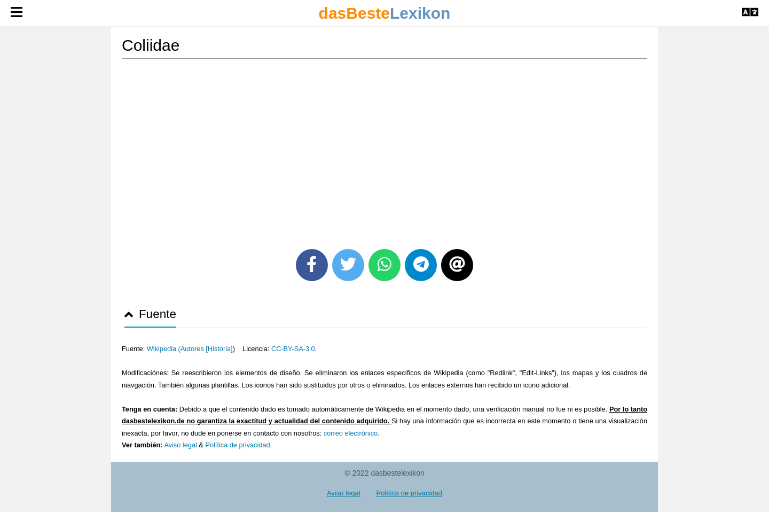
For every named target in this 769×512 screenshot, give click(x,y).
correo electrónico (351, 433)
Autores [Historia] (207, 349)
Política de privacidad (237, 445)
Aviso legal (180, 445)
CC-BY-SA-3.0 (293, 349)
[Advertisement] (384, 150)
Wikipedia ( (164, 349)
